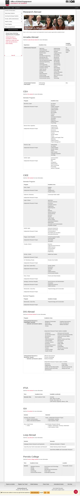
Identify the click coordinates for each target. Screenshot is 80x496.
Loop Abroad (30, 437)
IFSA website (30, 390)
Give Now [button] (70, 484)
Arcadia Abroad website (32, 39)
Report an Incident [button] (10, 484)
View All (13, 55)
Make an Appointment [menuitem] (10, 27)
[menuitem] (13, 42)
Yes (45, 492)
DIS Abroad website (31, 314)
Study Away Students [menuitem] (10, 13)
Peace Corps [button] (46, 484)
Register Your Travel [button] (22, 484)
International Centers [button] (58, 484)
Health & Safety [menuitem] (8, 21)
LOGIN (76, 7)
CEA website (30, 94)
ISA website (30, 411)
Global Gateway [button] (34, 484)
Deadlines (17, 7)
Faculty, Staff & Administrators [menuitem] (12, 18)
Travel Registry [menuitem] (8, 24)
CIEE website (30, 178)
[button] (76, 492)
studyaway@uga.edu (22, 488)
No (48, 492)
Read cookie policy (35, 492)
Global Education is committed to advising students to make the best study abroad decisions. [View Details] (12, 40)
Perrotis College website (32, 459)
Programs (8, 7)
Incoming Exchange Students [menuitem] (11, 16)
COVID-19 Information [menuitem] (10, 10)
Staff (13, 7)
